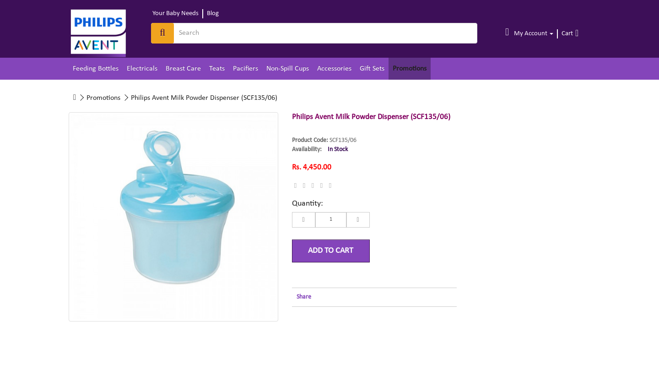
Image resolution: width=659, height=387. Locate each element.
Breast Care (183, 68)
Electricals (142, 68)
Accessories (334, 68)
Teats (217, 68)
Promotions (410, 68)
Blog (213, 13)
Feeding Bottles (96, 68)
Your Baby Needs (175, 13)
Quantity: (307, 203)
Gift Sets (372, 68)
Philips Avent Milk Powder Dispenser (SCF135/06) (204, 98)
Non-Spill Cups (287, 68)
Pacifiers (245, 68)
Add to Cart (330, 250)
